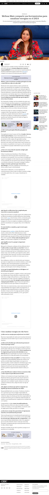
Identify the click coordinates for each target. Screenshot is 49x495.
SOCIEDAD (19, 493)
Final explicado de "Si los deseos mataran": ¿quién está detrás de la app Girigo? (43, 113)
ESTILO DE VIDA (33, 4)
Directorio (26, 489)
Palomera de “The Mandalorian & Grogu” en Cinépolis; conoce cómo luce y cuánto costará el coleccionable (43, 120)
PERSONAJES (26, 4)
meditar (13, 232)
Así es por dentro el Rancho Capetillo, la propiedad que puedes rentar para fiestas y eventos (43, 106)
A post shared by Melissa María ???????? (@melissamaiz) (16, 208)
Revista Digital (20, 485)
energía (25, 115)
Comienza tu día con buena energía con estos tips (11, 436)
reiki (8, 219)
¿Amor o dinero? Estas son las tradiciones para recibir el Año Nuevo (26, 127)
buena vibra (8, 445)
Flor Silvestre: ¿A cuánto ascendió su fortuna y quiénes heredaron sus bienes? (43, 98)
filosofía (25, 72)
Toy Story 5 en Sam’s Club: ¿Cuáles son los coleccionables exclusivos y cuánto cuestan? (43, 129)
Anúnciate (26, 485)
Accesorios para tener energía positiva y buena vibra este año (26, 437)
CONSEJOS (19, 491)
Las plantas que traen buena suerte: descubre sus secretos (11, 126)
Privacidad (26, 491)
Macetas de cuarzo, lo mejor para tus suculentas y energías (16, 79)
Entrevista (3, 445)
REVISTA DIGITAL (20, 4)
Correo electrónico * (35, 489)
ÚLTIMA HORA (13, 4)
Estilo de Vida (19, 489)
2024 (20, 445)
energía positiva (15, 445)
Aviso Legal (26, 493)
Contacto (26, 487)
